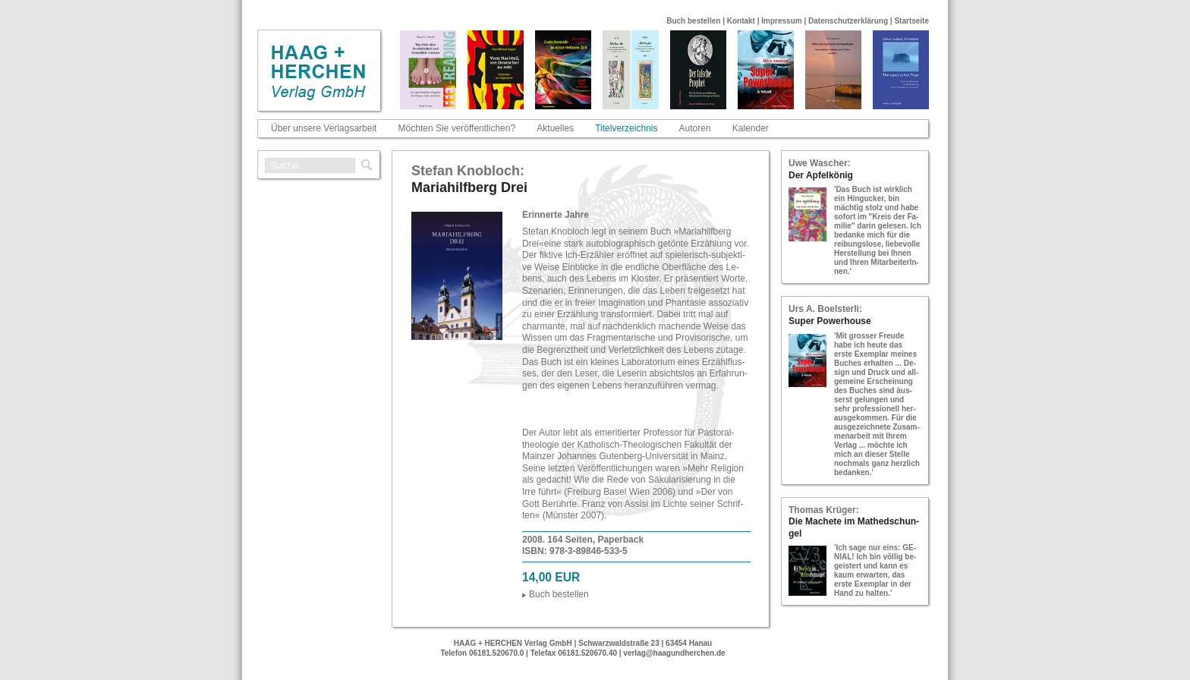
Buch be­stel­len (559, 594)
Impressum (781, 21)
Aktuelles (555, 128)
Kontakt (741, 21)
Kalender (750, 128)
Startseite (911, 21)
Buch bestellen (693, 21)
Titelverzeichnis (626, 128)
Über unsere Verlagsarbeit (323, 128)
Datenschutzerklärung (848, 21)
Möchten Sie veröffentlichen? (457, 128)
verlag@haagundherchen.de (674, 653)
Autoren (695, 128)
